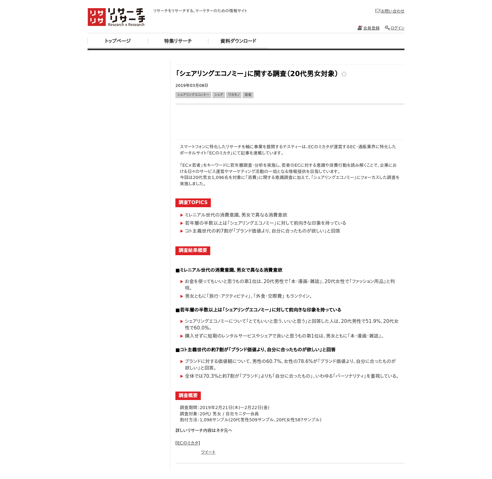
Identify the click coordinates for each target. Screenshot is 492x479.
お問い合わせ (389, 11)
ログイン (394, 28)
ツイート (208, 452)
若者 (247, 95)
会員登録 (368, 28)
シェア (218, 95)
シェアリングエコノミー (193, 95)
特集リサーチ (178, 41)
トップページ (118, 41)
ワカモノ (234, 95)
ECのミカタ (187, 442)
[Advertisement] (289, 62)
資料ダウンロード (238, 41)
